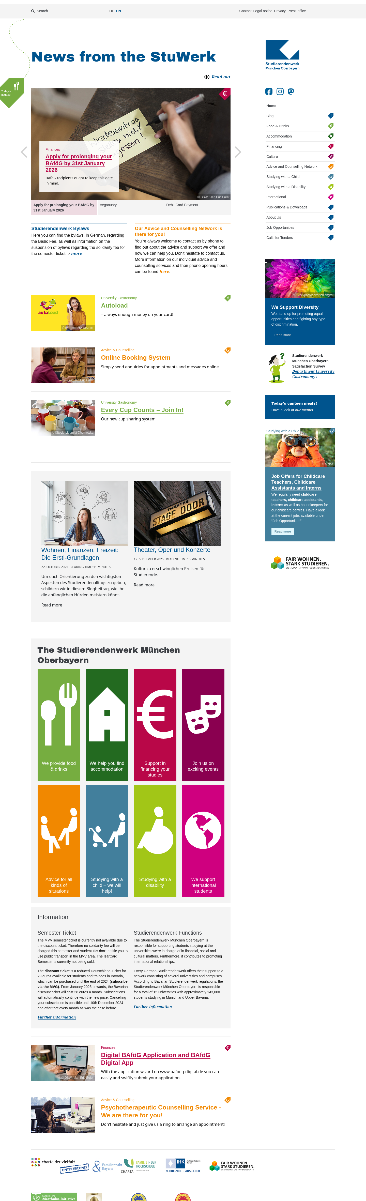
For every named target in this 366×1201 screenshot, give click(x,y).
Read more (282, 329)
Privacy (280, 7)
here (164, 265)
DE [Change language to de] (111, 7)
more (76, 247)
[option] (131, 138)
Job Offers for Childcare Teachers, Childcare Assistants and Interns (298, 475)
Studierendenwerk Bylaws (60, 222)
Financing (274, 140)
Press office (296, 7)
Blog (269, 110)
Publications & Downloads (286, 201)
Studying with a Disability (286, 181)
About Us (273, 211)
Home (271, 100)
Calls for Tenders (279, 232)
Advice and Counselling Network (291, 161)
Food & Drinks (277, 120)
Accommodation (279, 130)
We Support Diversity (295, 301)
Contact (245, 7)
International (276, 191)
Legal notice (262, 7)
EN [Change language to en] (118, 7)
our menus (304, 404)
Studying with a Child (282, 171)
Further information (57, 1011)
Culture (272, 150)
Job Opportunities (280, 222)
